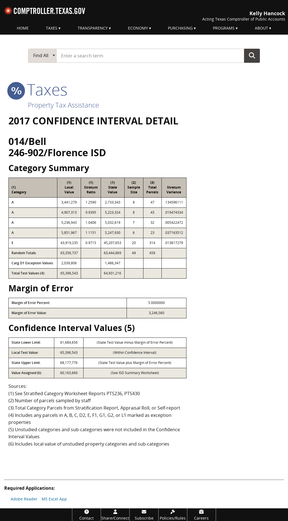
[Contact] (86, 514)
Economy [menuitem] (138, 28)
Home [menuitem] (23, 28)
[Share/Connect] (115, 514)
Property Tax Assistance (63, 104)
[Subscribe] (144, 514)
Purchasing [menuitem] (180, 28)
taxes (38, 89)
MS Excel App (54, 499)
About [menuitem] (261, 28)
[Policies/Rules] (173, 514)
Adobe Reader (24, 499)
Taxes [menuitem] (51, 28)
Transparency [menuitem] (93, 28)
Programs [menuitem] (224, 28)
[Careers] (201, 514)
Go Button (252, 55)
